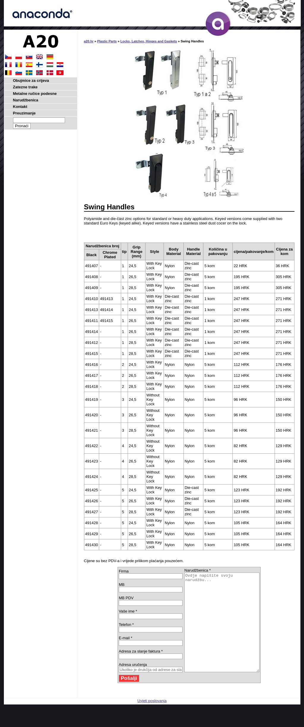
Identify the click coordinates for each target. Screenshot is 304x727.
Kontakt (20, 106)
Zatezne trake (25, 87)
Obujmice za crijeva (31, 80)
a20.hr (89, 41)
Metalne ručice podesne (35, 93)
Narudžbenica (25, 100)
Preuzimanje (24, 113)
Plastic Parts (107, 41)
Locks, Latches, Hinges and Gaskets (148, 41)
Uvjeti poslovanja (152, 720)
